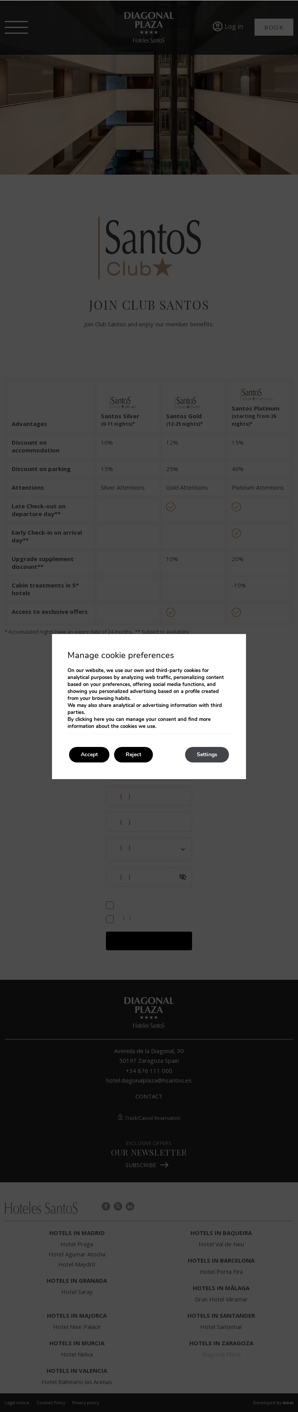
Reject (133, 754)
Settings (207, 754)
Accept (89, 754)
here (99, 719)
